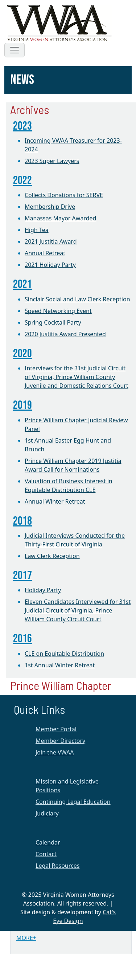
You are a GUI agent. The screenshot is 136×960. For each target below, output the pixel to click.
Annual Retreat (45, 253)
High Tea (37, 230)
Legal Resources (57, 866)
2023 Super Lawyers (52, 161)
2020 (22, 354)
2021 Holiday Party (50, 265)
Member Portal (56, 729)
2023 (22, 126)
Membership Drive (50, 207)
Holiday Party (43, 590)
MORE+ (26, 938)
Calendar (48, 842)
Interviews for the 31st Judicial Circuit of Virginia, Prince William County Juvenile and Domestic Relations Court (76, 377)
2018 (22, 521)
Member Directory (60, 741)
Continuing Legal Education (73, 802)
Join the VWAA (55, 752)
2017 (22, 576)
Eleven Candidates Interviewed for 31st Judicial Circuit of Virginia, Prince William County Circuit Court (78, 610)
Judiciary (47, 813)
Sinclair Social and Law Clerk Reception (77, 299)
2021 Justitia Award (51, 241)
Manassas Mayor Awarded (60, 218)
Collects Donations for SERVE (64, 195)
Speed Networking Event (58, 311)
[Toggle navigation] (14, 50)
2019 (22, 405)
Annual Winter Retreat (55, 501)
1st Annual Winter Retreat (60, 665)
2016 (22, 639)
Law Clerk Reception (52, 556)
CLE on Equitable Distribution (64, 654)
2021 (22, 284)
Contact (46, 854)
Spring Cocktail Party (53, 322)
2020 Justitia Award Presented (65, 334)
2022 (22, 181)
